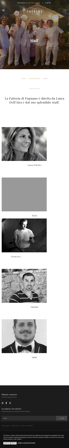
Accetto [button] (7, 443)
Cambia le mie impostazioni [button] (26, 443)
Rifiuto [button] (13, 443)
